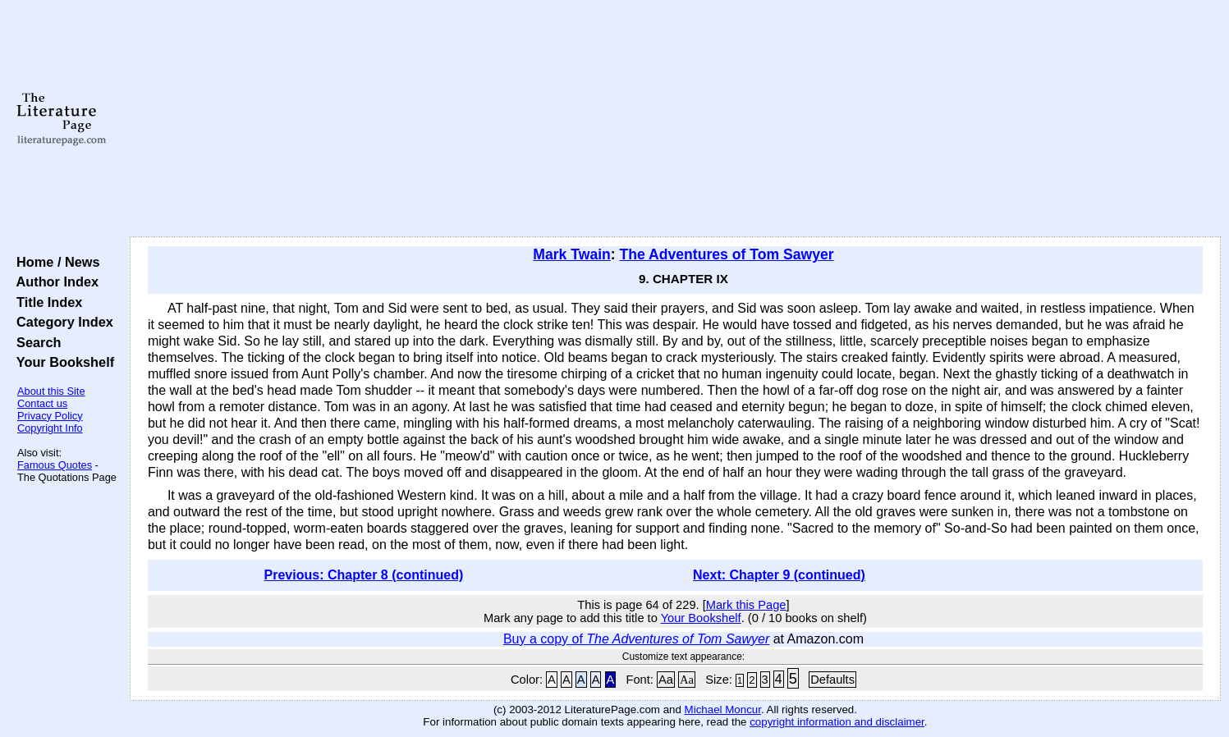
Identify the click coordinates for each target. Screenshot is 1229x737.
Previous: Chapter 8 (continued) (364, 575)
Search (35, 342)
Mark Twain (572, 254)
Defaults (832, 679)
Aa (665, 679)
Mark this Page (746, 604)
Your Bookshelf (61, 362)
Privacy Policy (50, 416)
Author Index (54, 281)
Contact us (42, 403)
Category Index (61, 321)
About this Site (51, 391)
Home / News (54, 261)
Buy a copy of (636, 639)
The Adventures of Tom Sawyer (727, 254)
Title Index (45, 302)
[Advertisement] (674, 119)
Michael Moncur (723, 709)
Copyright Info (50, 428)
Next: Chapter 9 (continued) (779, 575)
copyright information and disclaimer (837, 722)
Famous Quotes (54, 465)
